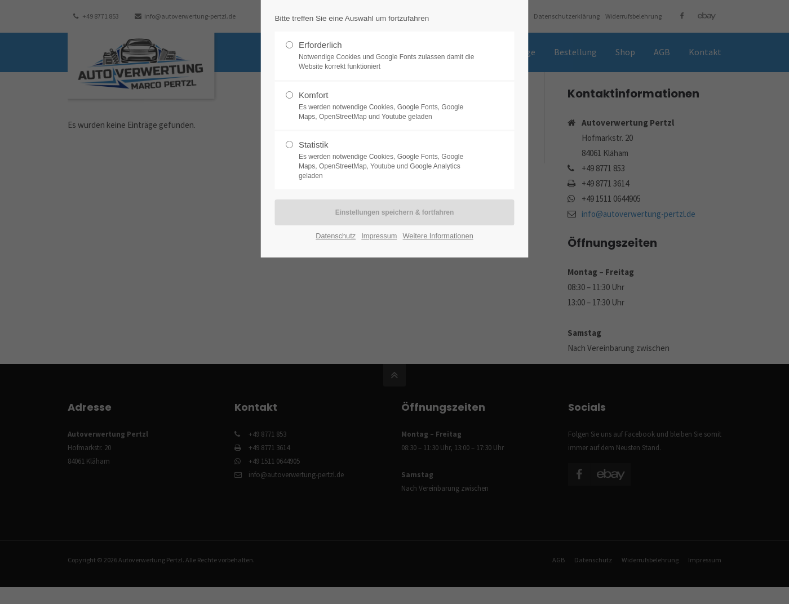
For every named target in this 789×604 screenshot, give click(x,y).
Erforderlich (390, 56)
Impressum (379, 236)
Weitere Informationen (438, 236)
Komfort (390, 106)
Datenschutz (336, 236)
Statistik (390, 160)
